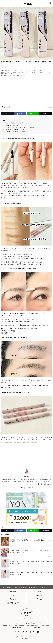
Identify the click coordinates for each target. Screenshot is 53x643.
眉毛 (22, 488)
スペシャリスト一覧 (44, 625)
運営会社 (14, 627)
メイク (7, 488)
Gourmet (39, 595)
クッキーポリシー (34, 625)
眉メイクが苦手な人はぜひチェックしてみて (16, 131)
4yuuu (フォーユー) (22, 627)
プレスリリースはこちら (18, 623)
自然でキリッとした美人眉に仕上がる (14, 129)
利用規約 (5, 625)
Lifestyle (13, 599)
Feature (40, 599)
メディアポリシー (12, 625)
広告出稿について (36, 623)
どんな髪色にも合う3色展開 (11, 125)
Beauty (39, 591)
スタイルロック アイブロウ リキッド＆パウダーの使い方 (19, 127)
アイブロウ (30, 488)
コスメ (14, 488)
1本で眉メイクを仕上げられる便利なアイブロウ (17, 123)
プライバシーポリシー (23, 625)
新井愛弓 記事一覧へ (44, 484)
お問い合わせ (28, 623)
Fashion (13, 591)
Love (13, 595)
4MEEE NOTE (13, 603)
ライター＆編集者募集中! (34, 627)
